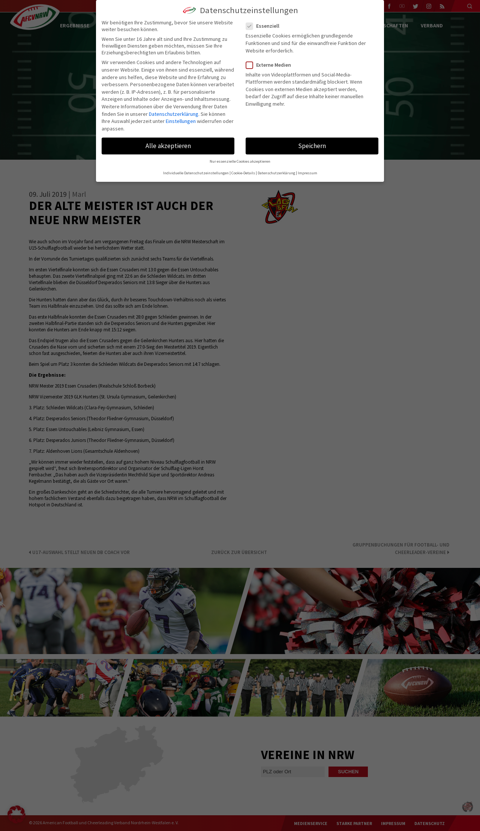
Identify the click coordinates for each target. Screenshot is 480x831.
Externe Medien (271, 64)
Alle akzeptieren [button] (168, 146)
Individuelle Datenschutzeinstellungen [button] (196, 173)
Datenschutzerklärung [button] (276, 173)
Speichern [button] (312, 146)
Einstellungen (181, 121)
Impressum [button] (307, 173)
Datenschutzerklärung (173, 114)
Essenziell (266, 25)
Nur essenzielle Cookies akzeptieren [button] (240, 161)
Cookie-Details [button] (243, 173)
